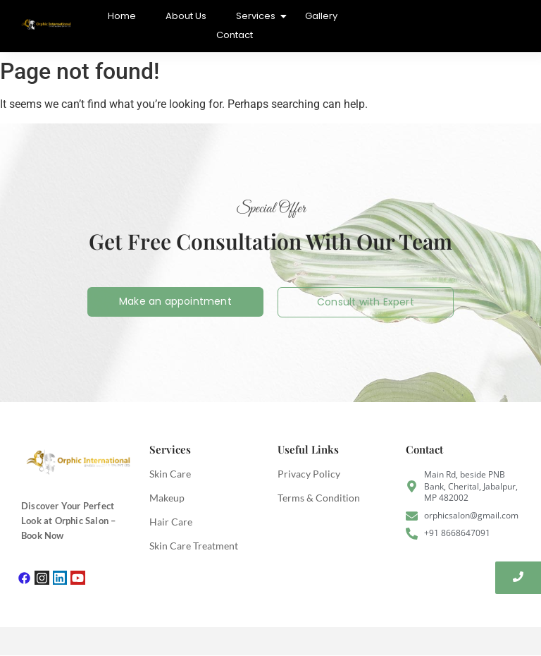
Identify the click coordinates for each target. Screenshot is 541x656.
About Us (186, 16)
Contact (234, 35)
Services (257, 16)
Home (122, 16)
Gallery (321, 16)
